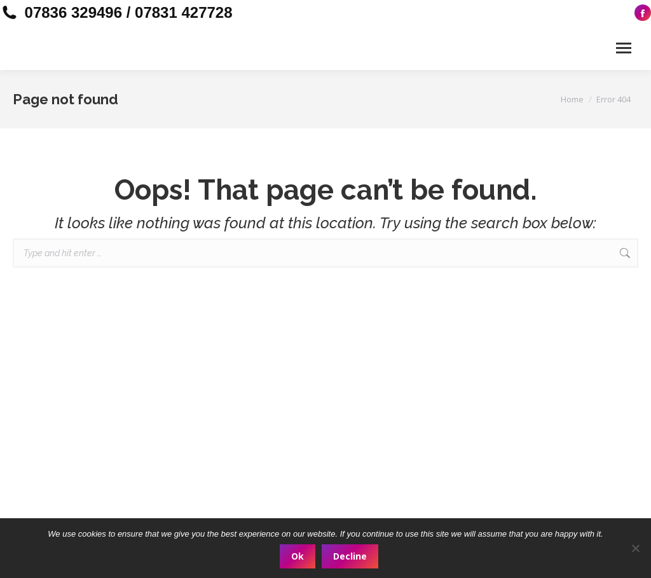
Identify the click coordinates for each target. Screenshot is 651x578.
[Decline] (635, 548)
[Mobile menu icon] (623, 48)
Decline (350, 556)
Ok (297, 556)
